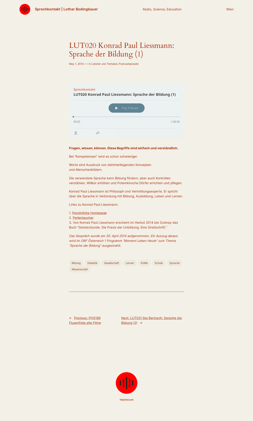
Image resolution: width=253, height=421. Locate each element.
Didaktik (92, 263)
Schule (159, 263)
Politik (144, 263)
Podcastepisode (128, 63)
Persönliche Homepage (89, 213)
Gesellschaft (111, 263)
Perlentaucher (83, 218)
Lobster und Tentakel (104, 63)
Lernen (130, 263)
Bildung (76, 263)
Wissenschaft (80, 269)
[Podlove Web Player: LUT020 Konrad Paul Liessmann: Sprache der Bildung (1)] (126, 110)
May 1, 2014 (76, 63)
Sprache (174, 263)
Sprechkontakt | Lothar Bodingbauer (66, 9)
